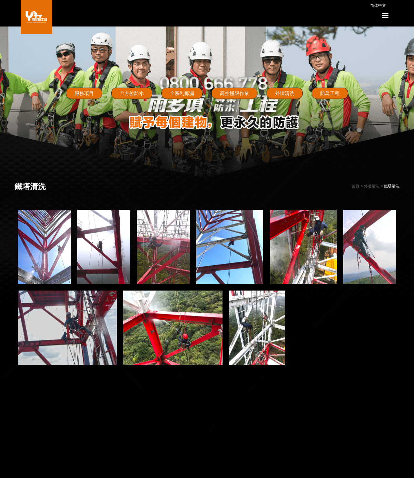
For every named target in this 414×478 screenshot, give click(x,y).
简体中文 (378, 5)
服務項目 (84, 93)
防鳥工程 (330, 93)
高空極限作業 (234, 93)
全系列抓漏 (182, 93)
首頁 (355, 186)
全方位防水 (132, 93)
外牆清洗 (284, 93)
